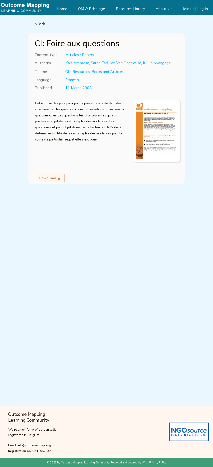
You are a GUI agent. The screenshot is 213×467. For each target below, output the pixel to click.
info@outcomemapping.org (37, 445)
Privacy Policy (157, 462)
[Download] (50, 178)
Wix (144, 462)
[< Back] (48, 24)
